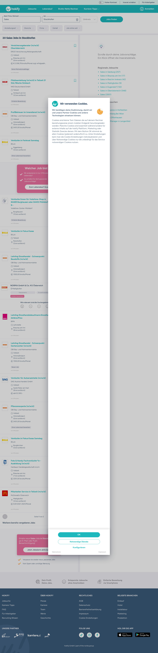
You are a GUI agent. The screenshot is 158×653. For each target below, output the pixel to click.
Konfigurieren (79, 547)
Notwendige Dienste (79, 541)
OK (79, 534)
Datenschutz (56, 552)
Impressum (102, 552)
